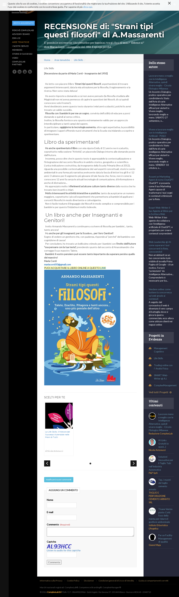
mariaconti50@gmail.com (58, 264)
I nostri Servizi (20, 46)
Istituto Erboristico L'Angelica (158, 537)
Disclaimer (90, 580)
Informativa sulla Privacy (52, 580)
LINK (104, 267)
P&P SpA (153, 482)
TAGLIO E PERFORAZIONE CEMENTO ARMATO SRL (159, 507)
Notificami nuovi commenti (59, 479)
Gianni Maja (155, 554)
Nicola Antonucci (157, 459)
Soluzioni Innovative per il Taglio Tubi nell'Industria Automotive (161, 473)
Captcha (52, 541)
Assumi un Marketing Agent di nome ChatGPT (159, 179)
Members (17, 50)
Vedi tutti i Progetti (160, 398)
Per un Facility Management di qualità (166, 548)
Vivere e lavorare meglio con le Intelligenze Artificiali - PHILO (161, 132)
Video (15, 58)
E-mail (51, 512)
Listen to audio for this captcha (65, 550)
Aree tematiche (20, 42)
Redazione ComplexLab (161, 443)
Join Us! (16, 38)
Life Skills (79, 60)
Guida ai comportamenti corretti (154, 580)
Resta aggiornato (24, 23)
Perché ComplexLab (23, 30)
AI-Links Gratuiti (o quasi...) (164, 453)
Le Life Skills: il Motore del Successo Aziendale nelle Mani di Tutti (58, 434)
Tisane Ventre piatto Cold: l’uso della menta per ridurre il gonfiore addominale (161, 525)
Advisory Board (21, 34)
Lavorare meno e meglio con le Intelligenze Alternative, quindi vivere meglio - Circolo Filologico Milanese (161, 82)
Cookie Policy (74, 580)
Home (48, 60)
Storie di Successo (22, 54)
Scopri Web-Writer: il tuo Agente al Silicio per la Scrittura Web (161, 214)
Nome (51, 499)
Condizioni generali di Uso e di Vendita (117, 580)
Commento (59, 524)
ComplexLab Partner (18, 63)
